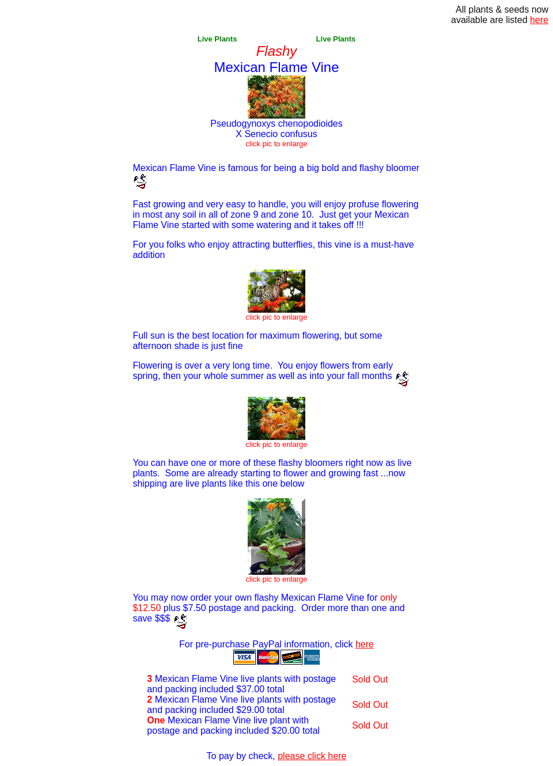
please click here (312, 756)
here (364, 644)
